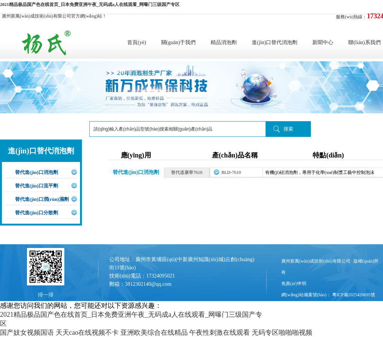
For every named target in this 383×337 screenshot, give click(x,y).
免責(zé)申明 (293, 283)
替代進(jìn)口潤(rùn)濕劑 (42, 199)
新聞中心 (322, 42)
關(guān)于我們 (178, 42)
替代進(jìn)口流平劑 (36, 186)
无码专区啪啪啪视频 (282, 332)
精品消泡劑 (224, 42)
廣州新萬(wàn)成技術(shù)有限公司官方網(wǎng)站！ (54, 16)
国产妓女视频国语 (27, 332)
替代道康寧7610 (186, 172)
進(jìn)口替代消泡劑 (274, 42)
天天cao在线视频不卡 (87, 332)
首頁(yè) (136, 42)
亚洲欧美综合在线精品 (154, 332)
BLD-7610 (231, 172)
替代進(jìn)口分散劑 (36, 212)
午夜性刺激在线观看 (219, 332)
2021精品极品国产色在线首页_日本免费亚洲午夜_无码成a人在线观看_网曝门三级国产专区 (90, 4)
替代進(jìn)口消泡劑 (36, 172)
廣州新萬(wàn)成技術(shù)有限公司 (315, 261)
